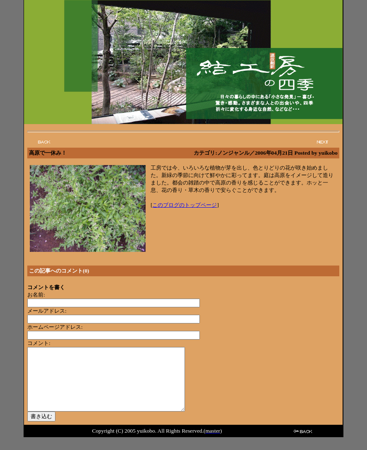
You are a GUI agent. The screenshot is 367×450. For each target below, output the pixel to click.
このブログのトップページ (184, 205)
